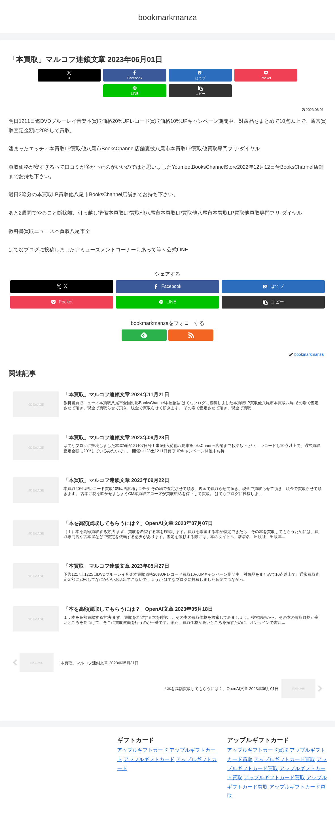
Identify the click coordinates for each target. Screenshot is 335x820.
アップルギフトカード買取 (257, 734)
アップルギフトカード (142, 734)
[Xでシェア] (34, 75)
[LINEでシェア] (247, 75)
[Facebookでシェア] (87, 75)
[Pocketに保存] (194, 75)
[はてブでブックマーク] (140, 75)
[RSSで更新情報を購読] (174, 319)
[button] (300, 75)
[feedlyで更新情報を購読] (161, 319)
